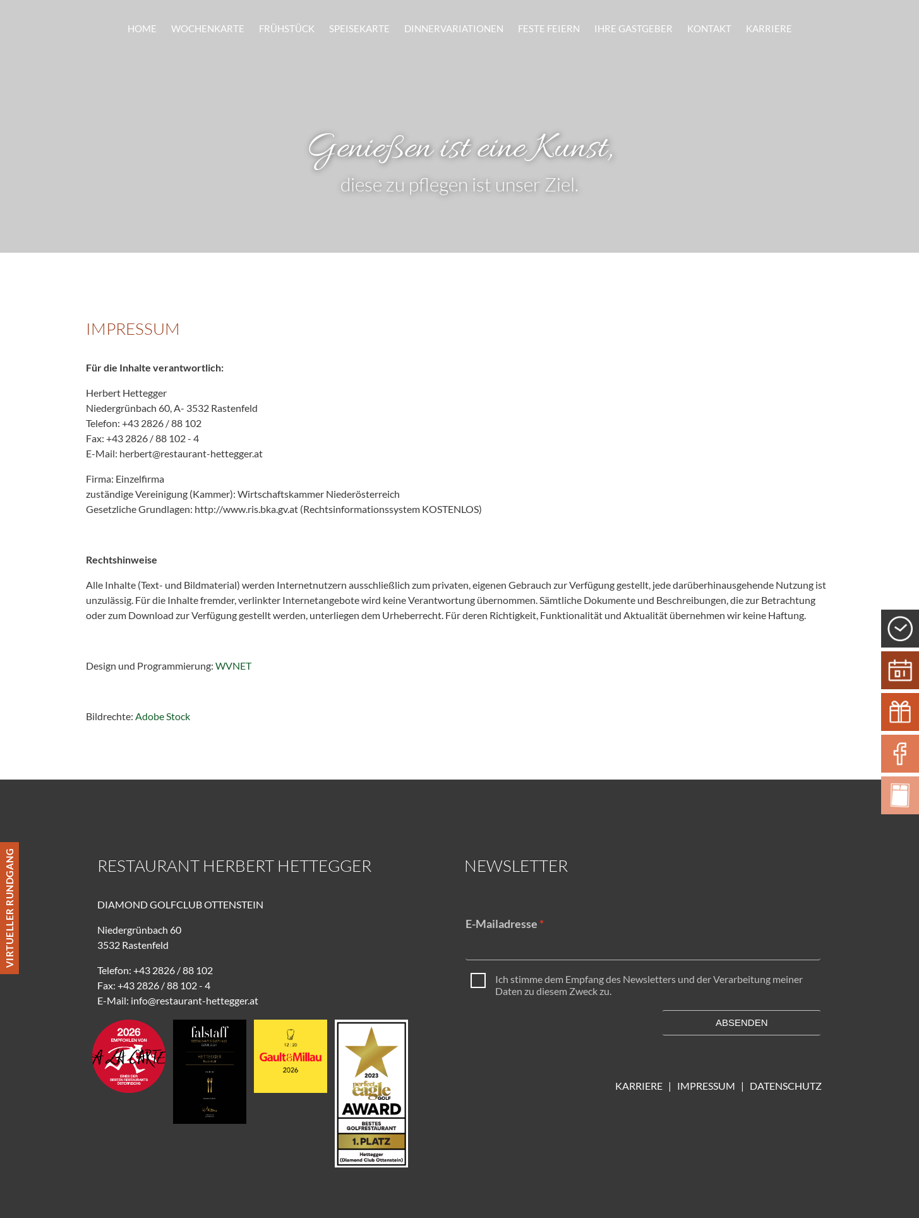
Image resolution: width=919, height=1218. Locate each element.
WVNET (233, 666)
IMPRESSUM (709, 1086)
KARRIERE (639, 1086)
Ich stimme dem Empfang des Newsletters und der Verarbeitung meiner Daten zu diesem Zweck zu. (649, 985)
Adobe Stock (162, 716)
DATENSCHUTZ (786, 1086)
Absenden (742, 1022)
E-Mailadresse (502, 924)
